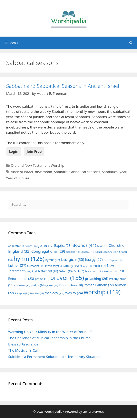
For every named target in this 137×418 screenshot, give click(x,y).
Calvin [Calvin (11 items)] (102, 246)
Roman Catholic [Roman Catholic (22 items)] (99, 285)
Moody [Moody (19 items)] (71, 266)
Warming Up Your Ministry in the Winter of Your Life (50, 331)
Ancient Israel (22, 171)
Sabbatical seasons (84, 171)
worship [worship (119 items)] (102, 292)
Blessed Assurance (23, 344)
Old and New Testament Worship (37, 165)
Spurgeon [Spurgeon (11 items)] (22, 293)
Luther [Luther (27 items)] (17, 265)
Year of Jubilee (17, 178)
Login (13, 151)
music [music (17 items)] (99, 266)
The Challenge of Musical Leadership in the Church (49, 337)
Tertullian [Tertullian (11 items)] (37, 293)
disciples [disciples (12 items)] (73, 251)
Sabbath (60, 171)
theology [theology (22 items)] (54, 293)
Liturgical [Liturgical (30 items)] (72, 259)
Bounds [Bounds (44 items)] (84, 245)
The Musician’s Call (23, 350)
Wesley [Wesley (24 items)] (74, 293)
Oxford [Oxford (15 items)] (65, 271)
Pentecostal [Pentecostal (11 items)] (108, 271)
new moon (43, 171)
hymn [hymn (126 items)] (28, 259)
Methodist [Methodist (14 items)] (35, 266)
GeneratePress (93, 411)
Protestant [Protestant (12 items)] (22, 285)
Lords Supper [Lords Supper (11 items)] (112, 260)
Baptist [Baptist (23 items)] (62, 245)
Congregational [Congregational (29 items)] (48, 251)
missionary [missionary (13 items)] (53, 265)
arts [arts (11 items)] (29, 246)
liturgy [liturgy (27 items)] (94, 259)
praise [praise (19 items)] (42, 279)
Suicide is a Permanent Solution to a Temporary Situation (54, 356)
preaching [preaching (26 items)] (96, 278)
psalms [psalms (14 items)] (38, 285)
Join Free (34, 151)
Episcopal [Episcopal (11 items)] (87, 251)
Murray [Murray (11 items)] (86, 266)
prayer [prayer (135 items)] (67, 278)
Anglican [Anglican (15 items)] (16, 246)
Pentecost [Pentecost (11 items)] (92, 271)
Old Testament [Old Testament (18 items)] (45, 271)
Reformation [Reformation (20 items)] (71, 285)
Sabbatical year (114, 171)
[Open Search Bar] (131, 43)
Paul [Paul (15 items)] (79, 271)
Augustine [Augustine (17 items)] (43, 246)
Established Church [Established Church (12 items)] (107, 251)
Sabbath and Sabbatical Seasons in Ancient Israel (62, 85)
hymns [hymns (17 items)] (52, 260)
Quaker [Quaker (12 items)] (51, 285)
